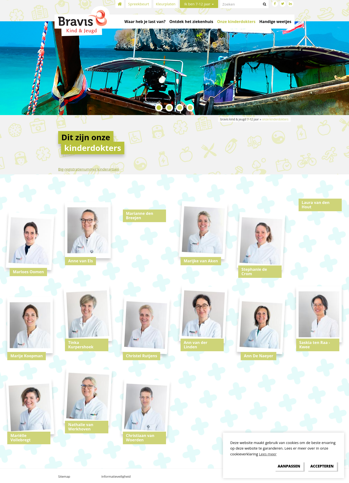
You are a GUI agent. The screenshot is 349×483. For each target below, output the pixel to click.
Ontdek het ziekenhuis (191, 21)
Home (119, 4)
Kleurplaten (165, 3)
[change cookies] (288, 466)
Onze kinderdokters (236, 21)
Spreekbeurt (138, 3)
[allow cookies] (322, 466)
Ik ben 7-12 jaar (199, 3)
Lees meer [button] (268, 454)
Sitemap (64, 476)
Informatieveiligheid (116, 476)
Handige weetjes (275, 21)
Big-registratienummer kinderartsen (88, 169)
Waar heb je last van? (144, 21)
